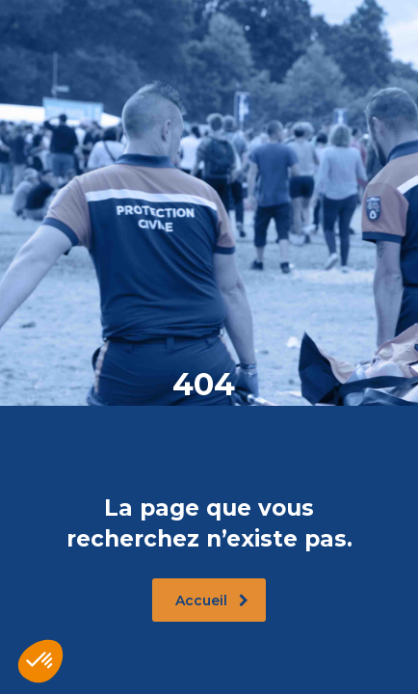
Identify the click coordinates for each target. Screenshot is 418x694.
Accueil (211, 600)
